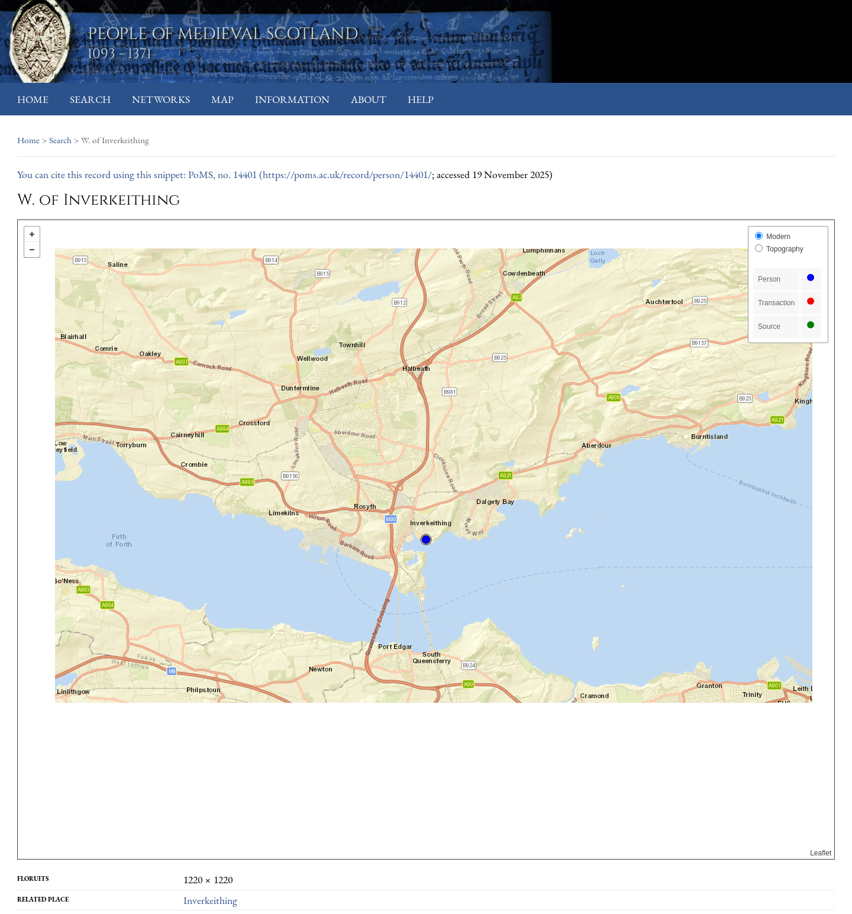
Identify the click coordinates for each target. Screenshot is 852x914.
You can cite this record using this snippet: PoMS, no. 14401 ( (140, 174)
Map (222, 99)
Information (292, 99)
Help (421, 99)
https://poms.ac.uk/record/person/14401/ (347, 174)
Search (90, 99)
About (368, 99)
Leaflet (820, 853)
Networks (161, 99)
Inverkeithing (210, 900)
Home (33, 99)
